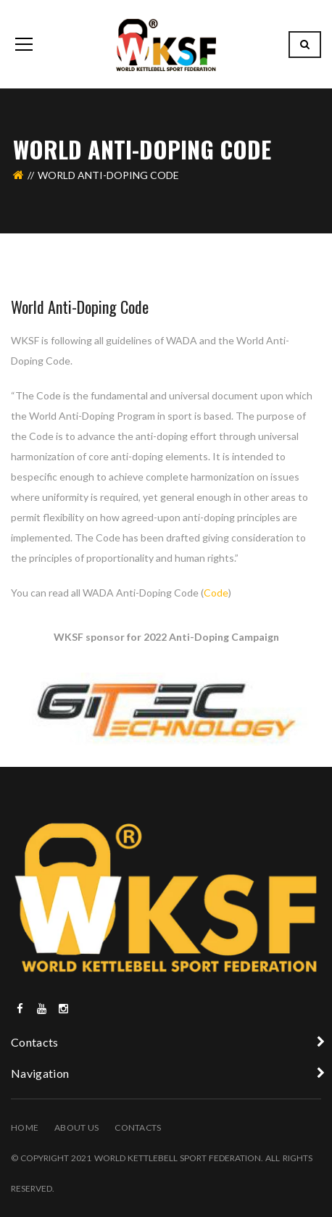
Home (24, 1127)
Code (216, 592)
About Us (76, 1127)
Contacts (138, 1127)
